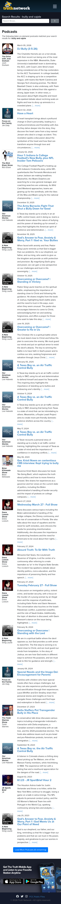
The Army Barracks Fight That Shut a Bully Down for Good (35, 207)
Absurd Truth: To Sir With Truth (36, 549)
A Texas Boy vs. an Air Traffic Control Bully (34, 367)
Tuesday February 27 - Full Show (37, 585)
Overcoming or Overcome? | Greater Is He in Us (33, 328)
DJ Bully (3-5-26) (27, 48)
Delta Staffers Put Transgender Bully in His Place (36, 712)
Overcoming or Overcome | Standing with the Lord (33, 632)
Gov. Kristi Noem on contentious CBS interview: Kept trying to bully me (38, 463)
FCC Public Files (37, 896)
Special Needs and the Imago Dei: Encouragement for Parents (37, 673)
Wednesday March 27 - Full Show (37, 504)
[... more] (36, 105)
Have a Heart (25, 113)
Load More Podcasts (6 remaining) (30, 849)
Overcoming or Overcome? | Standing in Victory (33, 280)
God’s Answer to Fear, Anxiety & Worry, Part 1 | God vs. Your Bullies (37, 239)
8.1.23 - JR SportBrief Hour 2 (34, 780)
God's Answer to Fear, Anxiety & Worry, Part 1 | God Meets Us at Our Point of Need (36, 821)
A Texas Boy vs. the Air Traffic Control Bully (35, 750)
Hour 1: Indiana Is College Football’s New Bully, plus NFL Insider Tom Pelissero (35, 158)
